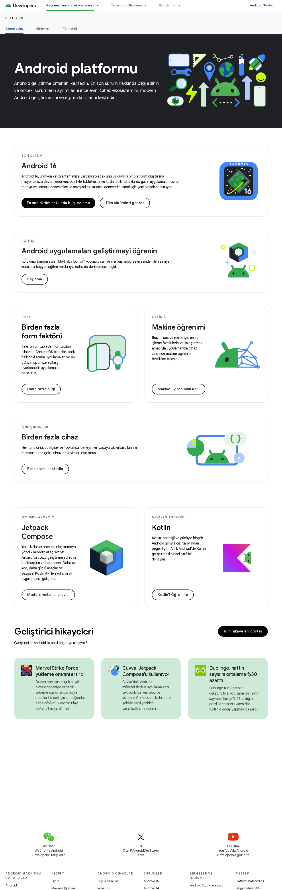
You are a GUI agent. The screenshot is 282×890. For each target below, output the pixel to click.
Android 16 (39, 165)
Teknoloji (70, 29)
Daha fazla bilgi (41, 389)
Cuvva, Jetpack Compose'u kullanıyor (146, 671)
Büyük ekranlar (108, 881)
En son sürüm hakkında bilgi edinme (58, 203)
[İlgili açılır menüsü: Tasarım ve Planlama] (148, 5)
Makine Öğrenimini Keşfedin (181, 389)
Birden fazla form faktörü (42, 331)
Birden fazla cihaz (50, 437)
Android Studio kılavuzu (206, 885)
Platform (14, 18)
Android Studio (261, 5)
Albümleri (43, 29)
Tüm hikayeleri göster (243, 631)
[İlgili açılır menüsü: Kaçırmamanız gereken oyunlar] (100, 5)
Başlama (34, 279)
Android (11, 885)
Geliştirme (167, 5)
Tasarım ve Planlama (126, 5)
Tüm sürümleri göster (125, 203)
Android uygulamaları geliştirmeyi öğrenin (89, 250)
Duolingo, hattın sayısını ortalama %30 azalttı (233, 674)
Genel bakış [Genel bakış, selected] (14, 29)
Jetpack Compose (37, 532)
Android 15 (151, 881)
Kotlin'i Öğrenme (173, 595)
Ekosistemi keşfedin (45, 469)
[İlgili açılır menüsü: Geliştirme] (181, 5)
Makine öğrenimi (178, 327)
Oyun (55, 881)
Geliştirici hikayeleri (54, 631)
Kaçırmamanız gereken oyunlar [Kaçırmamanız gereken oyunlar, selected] (70, 5)
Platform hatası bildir (250, 881)
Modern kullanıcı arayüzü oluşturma (51, 595)
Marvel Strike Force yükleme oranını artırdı (59, 671)
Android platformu (76, 68)
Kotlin (161, 527)
